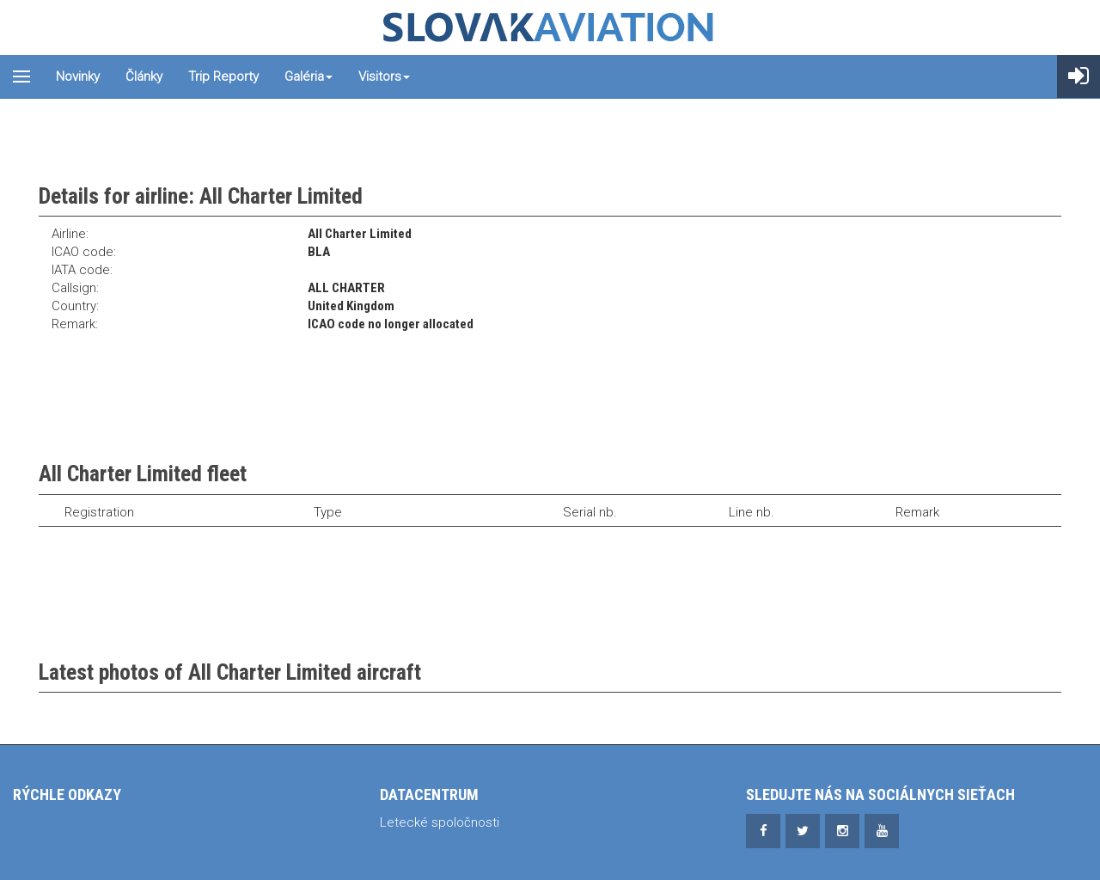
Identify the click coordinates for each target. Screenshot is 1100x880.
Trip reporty (223, 76)
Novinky (78, 76)
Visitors (384, 76)
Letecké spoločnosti (439, 822)
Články (143, 76)
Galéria (308, 76)
